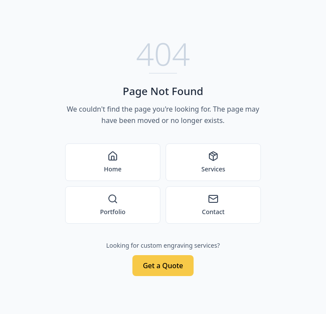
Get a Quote (163, 265)
